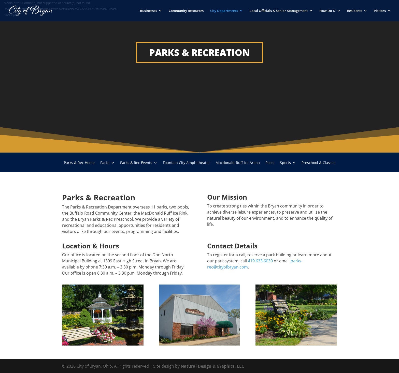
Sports (285, 163)
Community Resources (186, 11)
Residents (354, 11)
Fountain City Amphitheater (186, 163)
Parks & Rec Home (79, 163)
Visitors (380, 11)
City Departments (224, 11)
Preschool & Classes (318, 163)
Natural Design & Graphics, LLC (212, 366)
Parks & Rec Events (136, 163)
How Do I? (327, 11)
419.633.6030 (260, 261)
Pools (269, 163)
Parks (104, 163)
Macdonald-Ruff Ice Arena (238, 163)
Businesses (148, 11)
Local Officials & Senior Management (279, 11)
